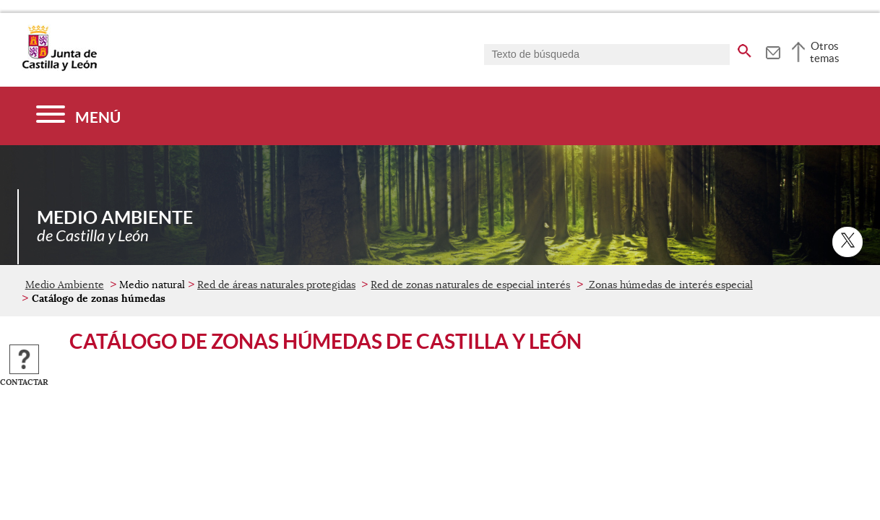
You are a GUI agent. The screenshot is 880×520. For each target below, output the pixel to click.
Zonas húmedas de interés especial (669, 284)
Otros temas (825, 52)
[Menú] (78, 116)
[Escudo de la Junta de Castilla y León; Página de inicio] (59, 68)
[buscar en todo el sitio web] (745, 48)
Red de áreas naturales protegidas (276, 284)
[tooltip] (773, 50)
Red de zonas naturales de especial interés (470, 284)
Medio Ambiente (64, 284)
